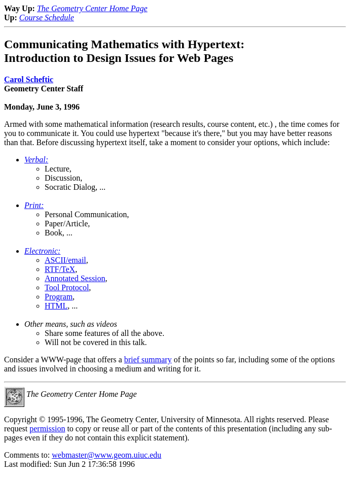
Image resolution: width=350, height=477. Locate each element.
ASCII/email (65, 260)
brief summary (148, 359)
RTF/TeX (60, 269)
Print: (34, 205)
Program (59, 296)
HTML (56, 305)
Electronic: (42, 251)
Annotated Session (75, 278)
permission (47, 428)
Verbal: (36, 159)
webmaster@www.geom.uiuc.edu (106, 455)
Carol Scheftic (28, 79)
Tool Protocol (67, 287)
